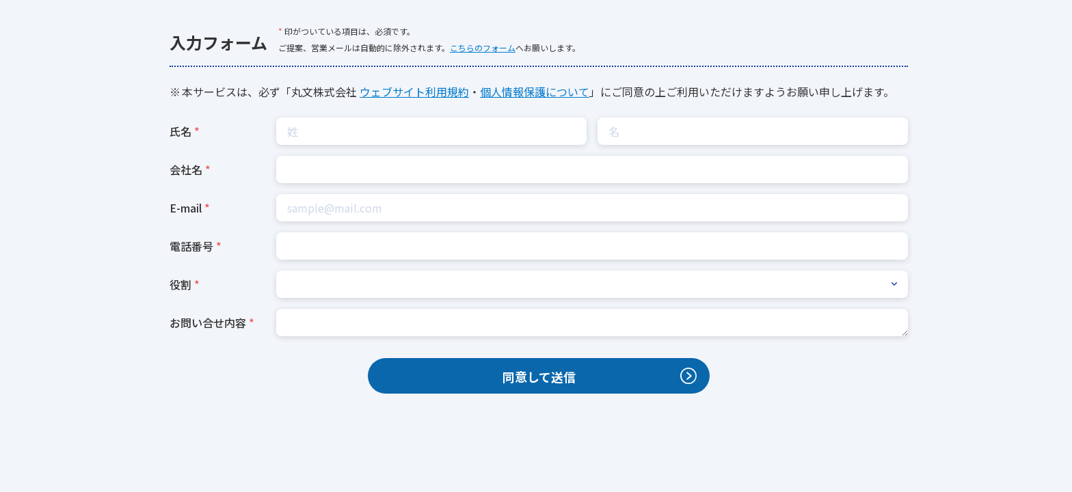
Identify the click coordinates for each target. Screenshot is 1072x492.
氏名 (180, 131)
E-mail (186, 208)
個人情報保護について (534, 91)
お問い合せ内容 (208, 322)
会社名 (186, 169)
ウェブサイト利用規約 (414, 91)
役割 (180, 284)
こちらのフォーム (482, 47)
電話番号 (191, 246)
